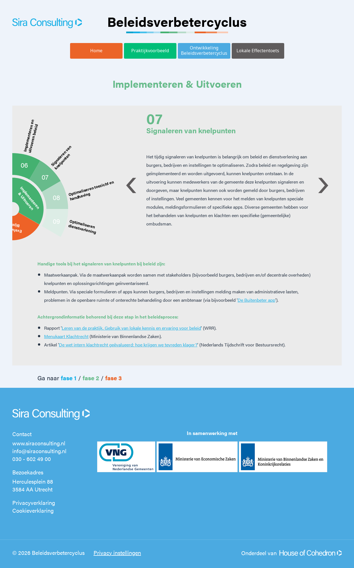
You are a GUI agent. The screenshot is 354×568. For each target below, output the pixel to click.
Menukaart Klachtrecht (66, 336)
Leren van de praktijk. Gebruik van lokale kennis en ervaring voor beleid (131, 328)
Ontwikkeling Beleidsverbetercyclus (204, 50)
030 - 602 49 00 (31, 459)
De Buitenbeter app (256, 300)
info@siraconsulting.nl (39, 451)
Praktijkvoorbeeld (150, 50)
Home (96, 50)
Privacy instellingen (117, 552)
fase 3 (113, 377)
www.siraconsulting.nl (38, 443)
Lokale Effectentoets (257, 50)
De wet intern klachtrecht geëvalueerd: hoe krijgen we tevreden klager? (128, 344)
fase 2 (91, 377)
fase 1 (68, 377)
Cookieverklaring (33, 510)
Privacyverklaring (33, 502)
